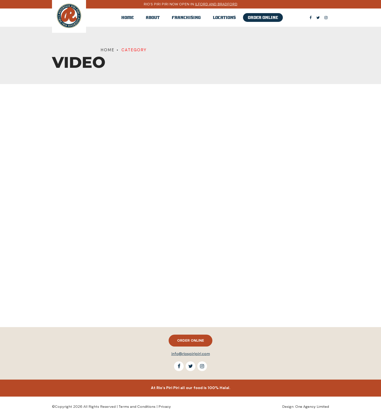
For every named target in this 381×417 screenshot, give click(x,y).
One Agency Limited (312, 406)
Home (127, 17)
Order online (263, 17)
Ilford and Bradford (216, 4)
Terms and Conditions (137, 406)
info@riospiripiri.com (190, 353)
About (153, 17)
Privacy (164, 406)
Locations (224, 17)
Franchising (186, 17)
